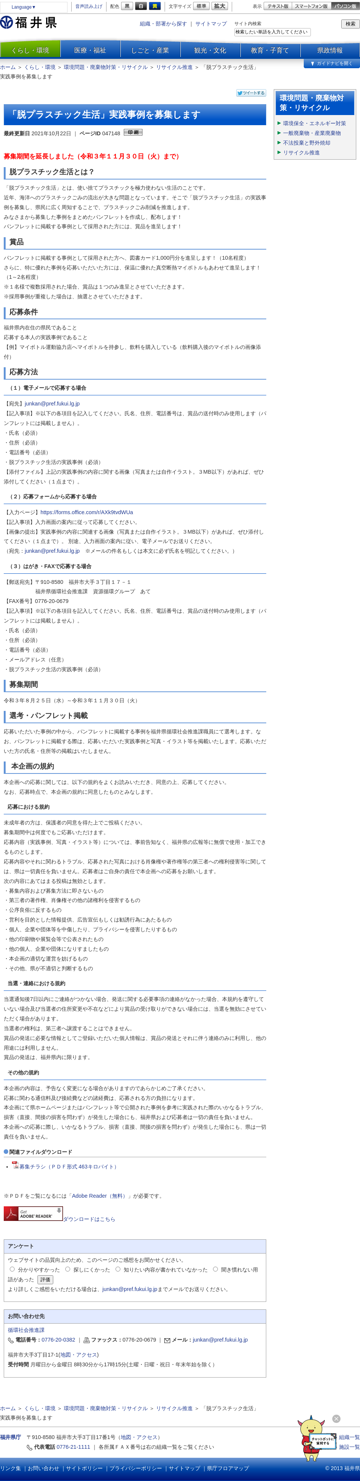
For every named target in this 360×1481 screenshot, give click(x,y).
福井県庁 (10, 1437)
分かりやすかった (39, 1270)
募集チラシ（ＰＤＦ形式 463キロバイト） (65, 1167)
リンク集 (10, 1468)
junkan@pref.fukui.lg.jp (52, 404)
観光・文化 (210, 50)
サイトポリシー (84, 1468)
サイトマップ (211, 24)
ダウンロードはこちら (60, 1219)
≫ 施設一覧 (346, 1447)
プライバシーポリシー (136, 1468)
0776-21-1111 (73, 1447)
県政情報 (330, 50)
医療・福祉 (90, 50)
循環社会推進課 (26, 1330)
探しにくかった (92, 1270)
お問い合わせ (43, 1468)
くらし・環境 (30, 50)
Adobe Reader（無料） (100, 1196)
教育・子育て (270, 50)
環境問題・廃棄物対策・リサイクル (106, 67)
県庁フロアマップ (228, 1468)
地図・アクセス (78, 1355)
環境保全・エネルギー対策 (314, 123)
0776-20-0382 (58, 1340)
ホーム (8, 67)
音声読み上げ (88, 6)
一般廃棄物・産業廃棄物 (312, 133)
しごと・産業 (150, 50)
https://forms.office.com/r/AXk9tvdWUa (86, 512)
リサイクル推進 (174, 67)
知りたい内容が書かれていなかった (166, 1270)
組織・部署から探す (163, 24)
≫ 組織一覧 (346, 1437)
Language (24, 7)
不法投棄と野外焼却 (306, 143)
